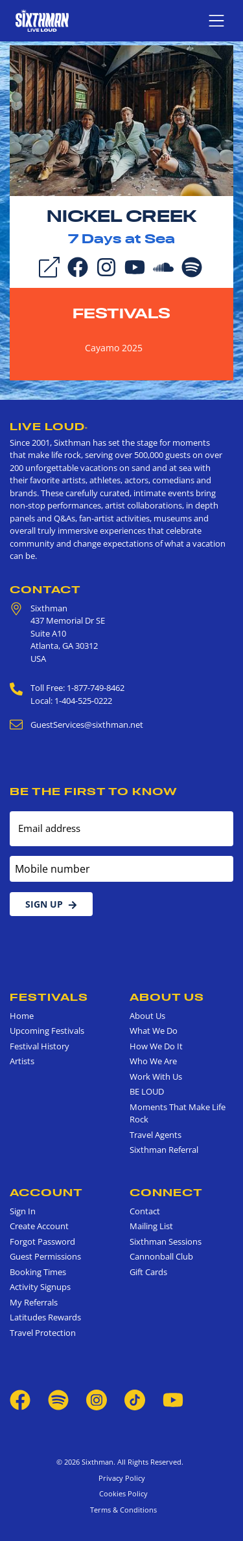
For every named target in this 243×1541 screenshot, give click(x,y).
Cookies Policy (121, 1493)
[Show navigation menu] (216, 21)
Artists (22, 1061)
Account (46, 1192)
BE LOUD (147, 1091)
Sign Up (51, 904)
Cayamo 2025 (114, 348)
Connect (166, 1192)
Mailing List (151, 1226)
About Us (167, 996)
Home (22, 1016)
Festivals (121, 313)
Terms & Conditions (121, 1509)
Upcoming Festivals (47, 1030)
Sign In (23, 1211)
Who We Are (153, 1061)
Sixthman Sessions (166, 1241)
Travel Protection (43, 1333)
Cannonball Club (161, 1256)
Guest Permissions (45, 1256)
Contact (45, 589)
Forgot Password (42, 1241)
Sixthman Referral (164, 1149)
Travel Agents (155, 1135)
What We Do (154, 1030)
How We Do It (156, 1046)
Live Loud (49, 426)
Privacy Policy (121, 1478)
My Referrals (34, 1302)
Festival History (39, 1046)
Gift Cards (148, 1272)
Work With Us (156, 1076)
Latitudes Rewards (45, 1317)
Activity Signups (40, 1287)
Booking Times (38, 1272)
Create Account (39, 1226)
